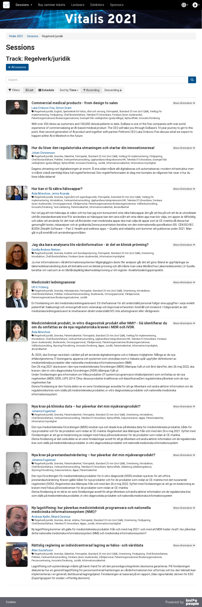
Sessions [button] (24, 5)
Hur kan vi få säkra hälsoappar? (57, 189)
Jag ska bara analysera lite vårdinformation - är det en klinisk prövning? (90, 245)
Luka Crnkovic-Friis (43, 108)
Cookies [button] (11, 602)
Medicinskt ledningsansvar (54, 282)
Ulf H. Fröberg (40, 287)
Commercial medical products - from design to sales (75, 103)
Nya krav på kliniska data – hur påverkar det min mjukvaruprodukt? (86, 406)
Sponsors (116, 5)
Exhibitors (97, 5)
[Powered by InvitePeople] (182, 603)
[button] (185, 5)
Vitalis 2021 (16, 36)
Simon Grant (63, 108)
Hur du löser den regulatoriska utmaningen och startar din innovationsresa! (93, 148)
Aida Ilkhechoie (41, 193)
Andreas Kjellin (41, 516)
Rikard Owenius (60, 516)
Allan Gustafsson (42, 550)
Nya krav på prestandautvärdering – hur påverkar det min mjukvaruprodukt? (93, 455)
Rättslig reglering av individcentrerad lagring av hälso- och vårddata (87, 545)
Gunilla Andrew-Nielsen (46, 249)
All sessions (17, 67)
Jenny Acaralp (60, 193)
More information (184, 103)
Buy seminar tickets (51, 5)
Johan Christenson (43, 152)
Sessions (32, 36)
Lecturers (77, 5)
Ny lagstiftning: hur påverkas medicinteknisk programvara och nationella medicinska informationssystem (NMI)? (91, 510)
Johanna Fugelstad (43, 411)
